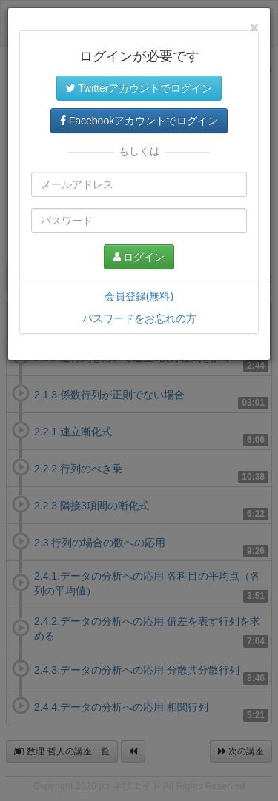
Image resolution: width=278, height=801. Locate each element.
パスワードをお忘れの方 (139, 318)
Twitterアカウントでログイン (139, 88)
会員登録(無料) (139, 296)
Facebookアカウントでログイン (139, 121)
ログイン (139, 257)
